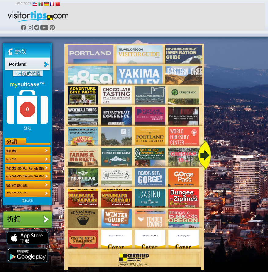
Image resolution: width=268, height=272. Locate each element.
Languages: (23, 3)
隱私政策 (27, 200)
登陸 (27, 128)
